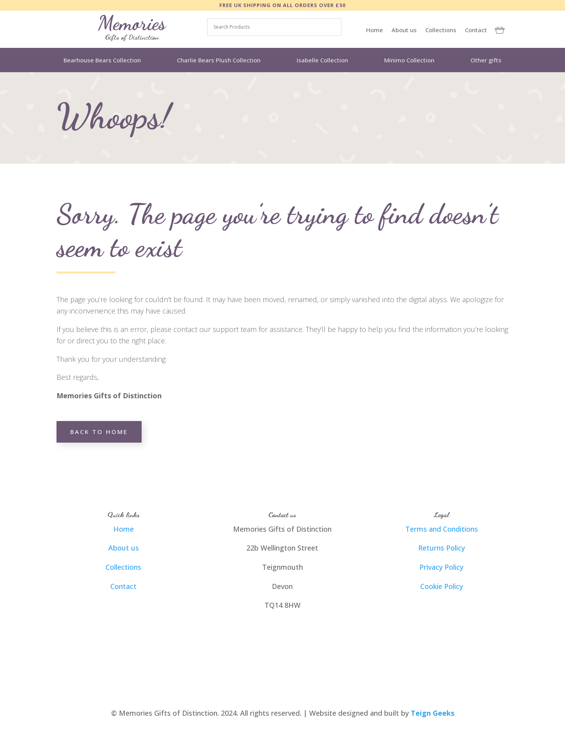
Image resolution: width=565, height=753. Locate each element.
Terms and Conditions (441, 529)
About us (404, 30)
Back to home (99, 432)
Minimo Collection (409, 60)
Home (374, 30)
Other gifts (485, 60)
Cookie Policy (441, 586)
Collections (440, 30)
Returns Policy (441, 547)
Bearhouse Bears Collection (102, 60)
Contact (476, 30)
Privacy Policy (441, 567)
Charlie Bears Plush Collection (219, 60)
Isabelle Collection (322, 60)
